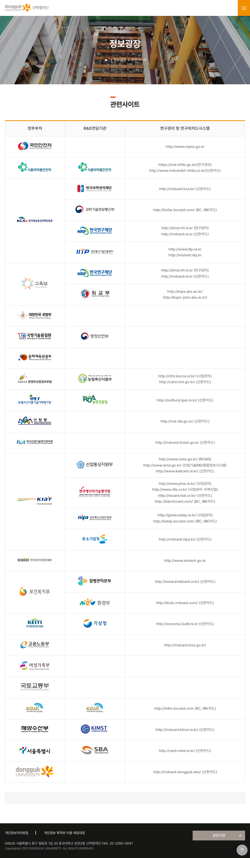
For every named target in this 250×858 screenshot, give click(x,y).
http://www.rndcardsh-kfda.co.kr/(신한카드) (185, 170)
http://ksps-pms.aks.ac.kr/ (185, 297)
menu (243, 8)
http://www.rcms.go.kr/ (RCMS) (185, 459)
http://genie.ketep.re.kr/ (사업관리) (185, 515)
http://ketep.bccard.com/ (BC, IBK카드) (185, 521)
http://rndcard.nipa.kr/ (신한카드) (185, 539)
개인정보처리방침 (16, 833)
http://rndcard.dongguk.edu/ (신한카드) (185, 772)
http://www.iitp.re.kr (184, 249)
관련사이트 (139, 60)
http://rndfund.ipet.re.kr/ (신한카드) (185, 400)
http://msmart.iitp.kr (184, 255)
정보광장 (120, 60)
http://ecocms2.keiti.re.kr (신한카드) (185, 624)
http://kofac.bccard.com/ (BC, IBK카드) (185, 210)
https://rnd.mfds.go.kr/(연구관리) (185, 165)
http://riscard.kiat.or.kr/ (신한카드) (185, 495)
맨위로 (242, 850)
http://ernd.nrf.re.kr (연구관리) (185, 228)
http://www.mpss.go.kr (185, 146)
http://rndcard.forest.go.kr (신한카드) (185, 442)
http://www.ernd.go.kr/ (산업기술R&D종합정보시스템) (185, 465)
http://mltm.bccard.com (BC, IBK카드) (185, 708)
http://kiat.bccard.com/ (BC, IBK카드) (185, 501)
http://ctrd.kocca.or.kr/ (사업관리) (185, 376)
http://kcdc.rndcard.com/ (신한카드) (185, 603)
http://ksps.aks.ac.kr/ (185, 291)
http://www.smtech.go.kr (185, 560)
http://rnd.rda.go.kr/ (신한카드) (184, 421)
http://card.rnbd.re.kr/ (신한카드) (185, 751)
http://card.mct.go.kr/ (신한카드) (185, 382)
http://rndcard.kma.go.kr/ (185, 645)
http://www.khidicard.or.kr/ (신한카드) (185, 581)
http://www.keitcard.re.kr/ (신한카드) (185, 471)
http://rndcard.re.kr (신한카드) (185, 234)
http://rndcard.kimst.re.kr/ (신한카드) (185, 730)
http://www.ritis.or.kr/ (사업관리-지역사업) (185, 489)
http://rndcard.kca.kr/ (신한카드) (185, 189)
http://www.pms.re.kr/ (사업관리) (185, 483)
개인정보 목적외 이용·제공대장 (64, 833)
